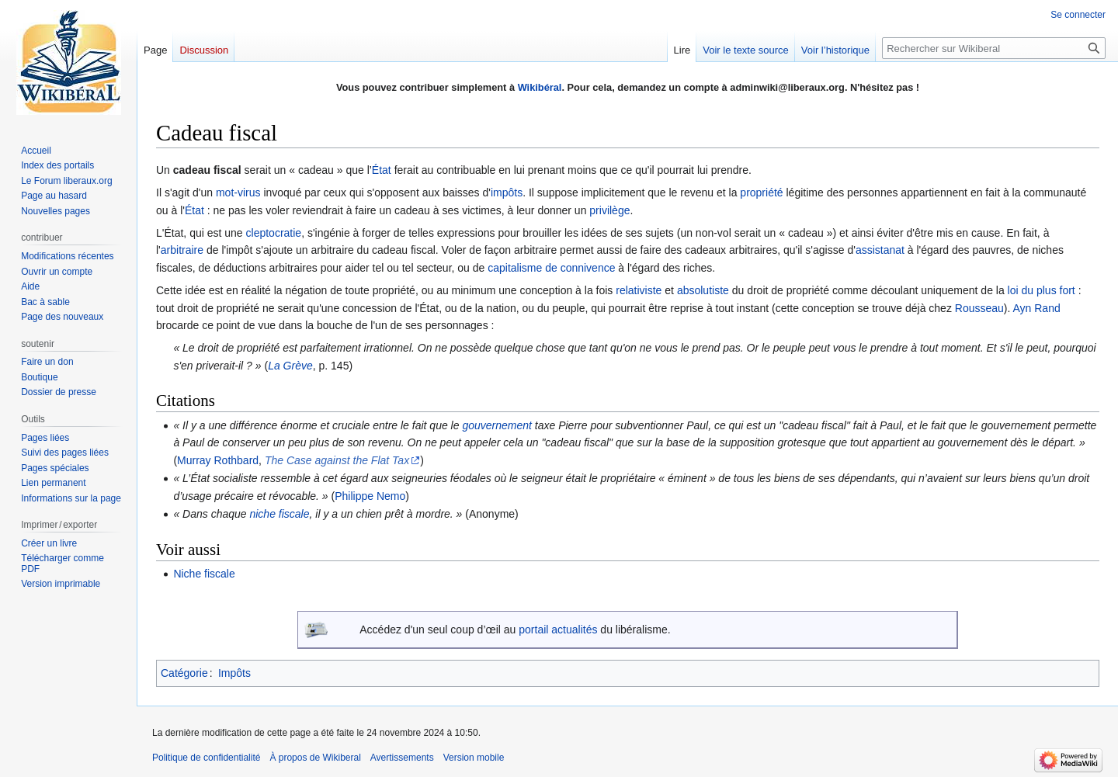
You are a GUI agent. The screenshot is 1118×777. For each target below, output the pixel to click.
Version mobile (474, 757)
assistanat (880, 250)
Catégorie (184, 673)
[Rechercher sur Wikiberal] (994, 48)
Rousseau (979, 308)
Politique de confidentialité (206, 757)
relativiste (638, 290)
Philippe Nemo (370, 496)
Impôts (234, 673)
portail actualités (558, 629)
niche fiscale (279, 514)
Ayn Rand (1037, 308)
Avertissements (402, 757)
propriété (761, 192)
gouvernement (497, 425)
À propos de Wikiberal (314, 757)
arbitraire (182, 250)
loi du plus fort (1041, 290)
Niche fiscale (203, 573)
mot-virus (238, 192)
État (381, 170)
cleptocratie (274, 233)
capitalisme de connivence (551, 268)
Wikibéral (540, 87)
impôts (507, 192)
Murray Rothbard (218, 460)
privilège (609, 210)
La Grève (290, 365)
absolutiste (703, 290)
